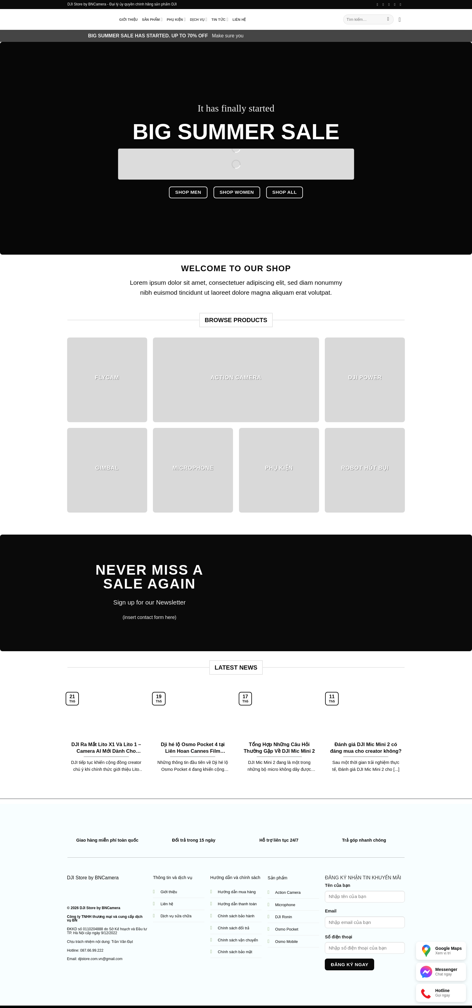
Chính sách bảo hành (236, 916)
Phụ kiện (176, 19)
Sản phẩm (152, 19)
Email (330, 911)
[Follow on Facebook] (378, 4)
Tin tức (220, 19)
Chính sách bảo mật (235, 952)
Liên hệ (239, 19)
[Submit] (388, 19)
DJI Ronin (283, 917)
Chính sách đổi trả (234, 928)
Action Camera (288, 892)
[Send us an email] (390, 4)
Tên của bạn (337, 885)
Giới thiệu (128, 19)
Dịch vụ (198, 19)
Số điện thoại (338, 936)
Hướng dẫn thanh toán (237, 904)
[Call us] (396, 4)
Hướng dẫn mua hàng (237, 892)
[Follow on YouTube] (401, 4)
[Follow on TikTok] (384, 4)
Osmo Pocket (286, 929)
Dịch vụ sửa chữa (175, 916)
